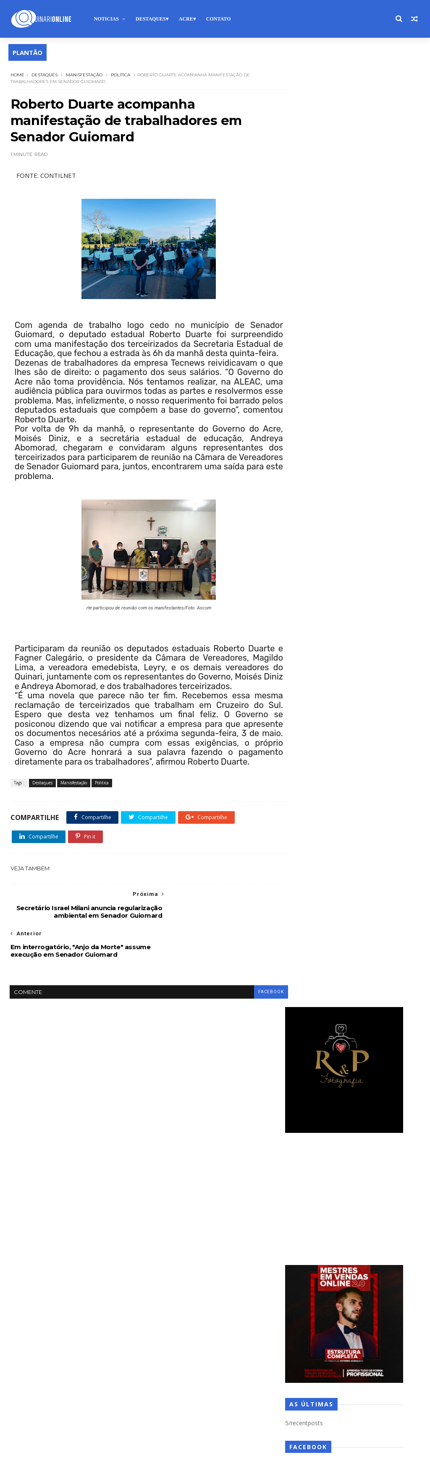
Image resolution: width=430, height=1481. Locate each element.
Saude (201, 1380)
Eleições (203, 1217)
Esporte (231, 1232)
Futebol (241, 1261)
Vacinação (169, 1440)
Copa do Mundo (176, 1143)
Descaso (167, 1172)
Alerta (217, 1054)
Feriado (166, 1261)
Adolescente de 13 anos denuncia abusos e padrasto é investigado (357, 719)
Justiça (164, 1306)
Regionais (168, 1380)
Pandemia (169, 1350)
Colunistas (169, 1128)
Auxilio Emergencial (209, 1068)
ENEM (201, 1232)
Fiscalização (203, 1261)
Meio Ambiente (223, 1321)
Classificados (222, 1113)
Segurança (169, 1395)
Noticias (105, 19)
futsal (163, 1277)
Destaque (203, 1172)
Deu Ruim (225, 1187)
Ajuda (189, 1054)
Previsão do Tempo (212, 1365)
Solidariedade (212, 1395)
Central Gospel (174, 1113)
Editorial (244, 1202)
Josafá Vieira (230, 1291)
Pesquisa (205, 1350)
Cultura (165, 1157)
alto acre (249, 1054)
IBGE (162, 1291)
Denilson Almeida (209, 1157)
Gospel (252, 1277)
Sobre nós (35, 1175)
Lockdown (243, 1306)
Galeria (193, 1277)
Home (17, 74)
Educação (168, 1217)
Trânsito (250, 1410)
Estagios (198, 1247)
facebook (256, 990)
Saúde (230, 1380)
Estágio (165, 1247)
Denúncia (255, 1157)
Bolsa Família (214, 1083)
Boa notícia (170, 1083)
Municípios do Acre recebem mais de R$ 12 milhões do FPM (356, 757)
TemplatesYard (70, 1469)
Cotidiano (222, 1143)
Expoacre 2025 (239, 1247)
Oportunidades (242, 1336)
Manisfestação (84, 74)
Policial (239, 1350)
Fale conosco (106, 1175)
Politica (120, 74)
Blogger (138, 1469)
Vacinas (204, 1440)
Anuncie (69, 1175)
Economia (208, 1202)
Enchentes (169, 1232)
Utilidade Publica (244, 1425)
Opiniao (200, 1336)
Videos (236, 1440)
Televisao (214, 1410)
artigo (164, 1068)
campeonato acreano (183, 1098)
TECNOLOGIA (173, 1410)
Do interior (170, 1202)
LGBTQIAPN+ (201, 1306)
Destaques (150, 19)
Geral (222, 1277)
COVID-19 (259, 1143)
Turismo (166, 1425)
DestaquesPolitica (178, 1187)
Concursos (208, 1128)
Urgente (200, 1425)
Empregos (240, 1217)
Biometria (258, 1068)
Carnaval (234, 1098)
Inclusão (192, 1291)
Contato (218, 19)
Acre (185, 19)
